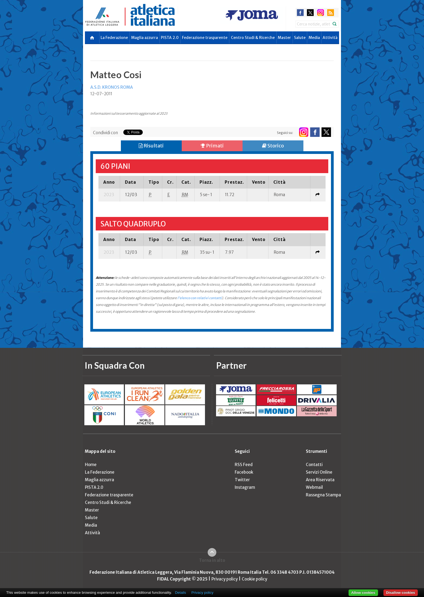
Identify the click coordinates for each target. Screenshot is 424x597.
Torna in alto (212, 560)
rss (330, 12)
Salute (300, 37)
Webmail (314, 487)
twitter (310, 12)
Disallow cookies (400, 593)
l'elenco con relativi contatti (199, 298)
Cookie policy (254, 579)
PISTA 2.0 (170, 37)
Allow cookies (363, 593)
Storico (273, 146)
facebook (300, 12)
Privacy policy (224, 579)
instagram (320, 12)
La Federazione (114, 37)
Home (91, 464)
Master (284, 37)
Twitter (242, 479)
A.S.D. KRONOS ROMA (111, 87)
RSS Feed (244, 464)
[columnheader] (109, 182)
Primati (212, 146)
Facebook (244, 472)
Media (314, 37)
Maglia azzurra (144, 37)
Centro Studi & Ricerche (253, 37)
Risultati (151, 146)
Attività (330, 37)
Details (180, 593)
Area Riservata (320, 479)
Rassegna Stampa (323, 494)
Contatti (314, 464)
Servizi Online (319, 472)
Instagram (245, 487)
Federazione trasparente (204, 37)
